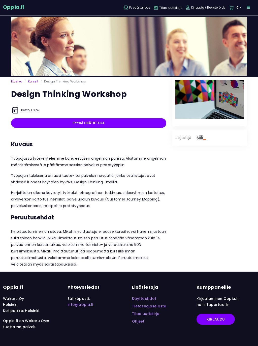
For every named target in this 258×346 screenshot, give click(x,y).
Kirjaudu (216, 319)
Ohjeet (138, 321)
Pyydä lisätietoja (89, 123)
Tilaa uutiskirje (145, 313)
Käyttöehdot (144, 298)
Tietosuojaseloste (149, 306)
